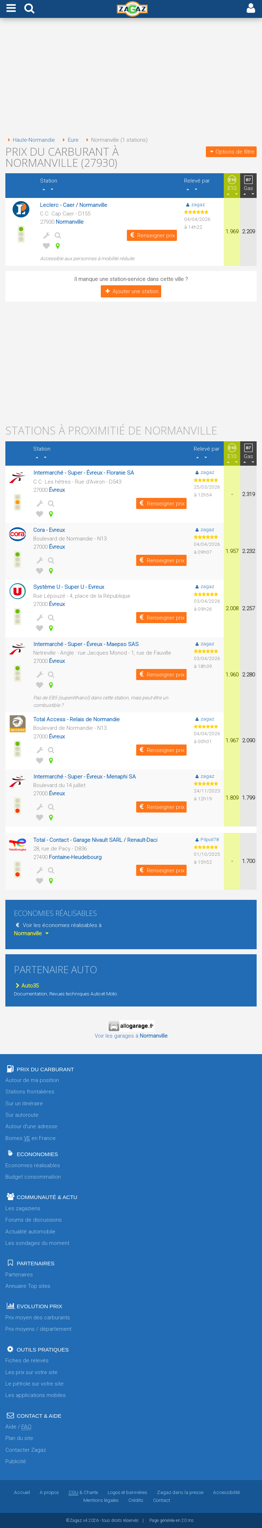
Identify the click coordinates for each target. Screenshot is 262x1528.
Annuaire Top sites (27, 1286)
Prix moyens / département (38, 1329)
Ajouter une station (131, 291)
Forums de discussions (33, 1220)
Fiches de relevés (27, 1360)
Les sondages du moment (37, 1243)
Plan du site (19, 1438)
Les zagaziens (22, 1208)
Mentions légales (101, 1500)
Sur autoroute (22, 1115)
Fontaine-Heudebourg (75, 857)
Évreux (57, 490)
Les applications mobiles (35, 1395)
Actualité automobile (30, 1231)
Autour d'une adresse (31, 1126)
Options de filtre (231, 152)
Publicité (15, 1461)
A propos (49, 1492)
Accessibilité (226, 1492)
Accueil (22, 1492)
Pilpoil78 (206, 839)
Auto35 (26, 986)
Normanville (70, 222)
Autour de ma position (32, 1080)
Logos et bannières (127, 1492)
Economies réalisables (32, 1165)
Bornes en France (30, 1138)
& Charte (83, 1492)
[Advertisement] (131, 78)
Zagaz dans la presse (180, 1492)
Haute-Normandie (30, 140)
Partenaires (19, 1274)
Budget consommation (33, 1177)
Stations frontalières (29, 1091)
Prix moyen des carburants (37, 1317)
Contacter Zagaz (25, 1450)
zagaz (194, 204)
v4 (85, 1520)
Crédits (135, 1500)
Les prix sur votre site (31, 1372)
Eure (69, 140)
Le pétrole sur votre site (34, 1384)
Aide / (18, 1426)
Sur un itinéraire (24, 1103)
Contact (161, 1500)
